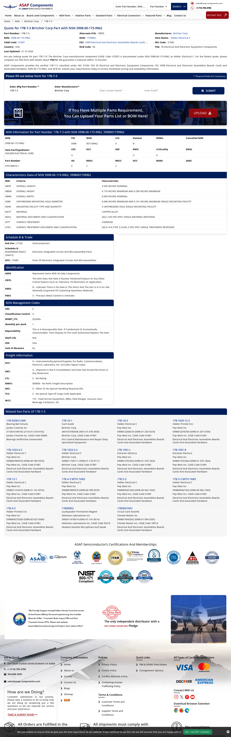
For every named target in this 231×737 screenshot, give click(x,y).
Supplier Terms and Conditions (112, 712)
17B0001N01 (125, 508)
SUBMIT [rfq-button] (208, 91)
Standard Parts (104, 15)
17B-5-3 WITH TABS (184, 479)
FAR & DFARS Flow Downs (153, 664)
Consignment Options (151, 670)
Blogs (67, 688)
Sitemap (68, 694)
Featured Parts (153, 15)
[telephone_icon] (206, 8)
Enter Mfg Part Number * (24, 86)
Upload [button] (202, 113)
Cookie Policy (109, 670)
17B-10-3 (122, 420)
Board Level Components (40, 15)
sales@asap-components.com (24, 681)
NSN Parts (64, 15)
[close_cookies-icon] (228, 731)
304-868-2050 (15, 674)
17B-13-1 (11, 479)
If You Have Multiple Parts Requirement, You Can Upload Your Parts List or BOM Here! (106, 113)
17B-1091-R (179, 450)
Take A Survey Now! (22, 714)
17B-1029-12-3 (181, 420)
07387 (21, 42)
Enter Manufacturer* (67, 86)
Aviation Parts (83, 15)
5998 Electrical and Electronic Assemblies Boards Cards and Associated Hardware (129, 42)
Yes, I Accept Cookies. (197, 731)
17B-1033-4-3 (14, 450)
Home (8, 15)
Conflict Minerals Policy (115, 676)
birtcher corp (180, 33)
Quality (68, 676)
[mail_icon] (206, 3)
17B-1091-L (124, 450)
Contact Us (180, 15)
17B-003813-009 (16, 420)
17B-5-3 (121, 479)
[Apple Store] (176, 709)
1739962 (91, 37)
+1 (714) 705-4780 (16, 669)
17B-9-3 (11, 508)
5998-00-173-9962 (20, 37)
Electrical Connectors (129, 15)
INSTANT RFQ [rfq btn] (217, 15)
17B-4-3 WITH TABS (73, 479)
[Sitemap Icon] (67, 700)
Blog (169, 15)
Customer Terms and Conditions (113, 703)
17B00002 (68, 508)
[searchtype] (158, 6)
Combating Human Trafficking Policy (112, 684)
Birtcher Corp (31, 21)
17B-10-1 (67, 420)
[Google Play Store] (182, 709)
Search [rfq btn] (179, 6)
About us (19, 15)
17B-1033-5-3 (69, 450)
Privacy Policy (109, 664)
